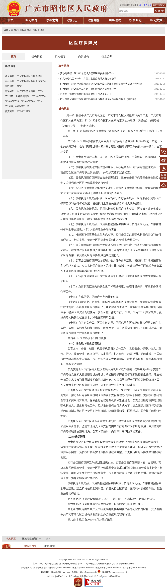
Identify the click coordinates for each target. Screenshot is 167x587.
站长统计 (51, 576)
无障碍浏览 (125, 5)
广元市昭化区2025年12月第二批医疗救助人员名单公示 (88, 78)
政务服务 (94, 20)
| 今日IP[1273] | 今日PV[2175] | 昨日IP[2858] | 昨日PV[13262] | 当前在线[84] (87, 576)
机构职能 (36, 56)
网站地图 (45, 572)
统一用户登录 (145, 5)
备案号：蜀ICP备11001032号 (84, 572)
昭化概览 (31, 20)
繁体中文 (135, 5)
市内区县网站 (49, 546)
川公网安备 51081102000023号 (112, 572)
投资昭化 (135, 20)
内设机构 (83, 56)
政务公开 (73, 20)
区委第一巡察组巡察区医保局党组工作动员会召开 (86, 94)
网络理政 (115, 20)
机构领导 (60, 56)
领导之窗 (52, 20)
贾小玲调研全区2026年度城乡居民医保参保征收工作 (87, 73)
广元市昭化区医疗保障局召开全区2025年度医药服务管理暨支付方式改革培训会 (101, 84)
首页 (11, 20)
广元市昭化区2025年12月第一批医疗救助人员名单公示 (88, 89)
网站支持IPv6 (159, 5)
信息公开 (107, 56)
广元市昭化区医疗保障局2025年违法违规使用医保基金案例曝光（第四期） (98, 99)
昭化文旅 (156, 20)
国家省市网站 (30, 546)
